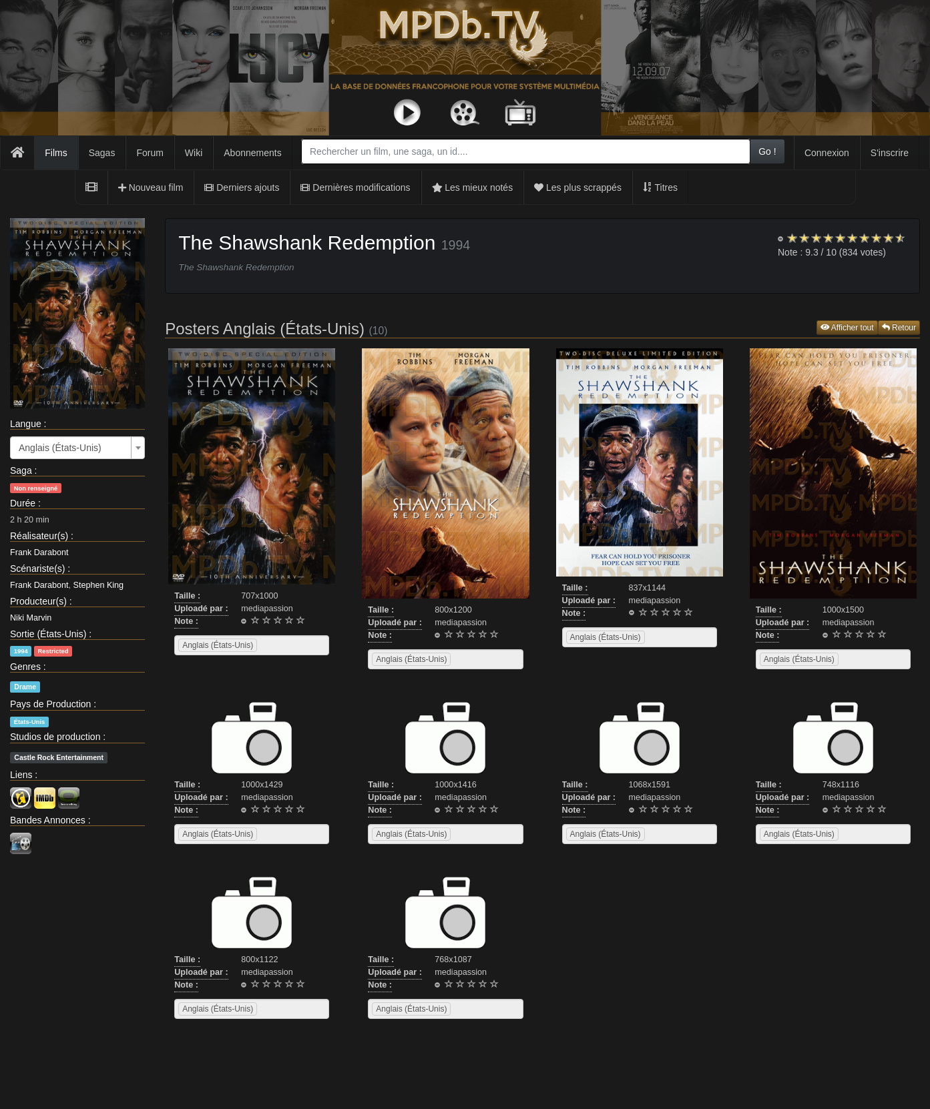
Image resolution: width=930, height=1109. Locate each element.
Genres (25, 666)
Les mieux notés (472, 187)
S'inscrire (890, 152)
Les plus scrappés (578, 187)
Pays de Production (50, 704)
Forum (149, 152)
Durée (22, 503)
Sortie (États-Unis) (48, 634)
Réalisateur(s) (39, 535)
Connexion (826, 152)
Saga (21, 470)
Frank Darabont (39, 552)
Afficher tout (847, 327)
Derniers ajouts (241, 187)
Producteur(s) (38, 601)
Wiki (193, 152)
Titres (660, 187)
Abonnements (252, 152)
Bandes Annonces (47, 820)
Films (56, 152)
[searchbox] (277, 645)
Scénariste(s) (37, 568)
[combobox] (525, 151)
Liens (21, 774)
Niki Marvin (30, 618)
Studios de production (55, 736)
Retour (899, 327)
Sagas (102, 152)
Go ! (767, 151)
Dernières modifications (355, 187)
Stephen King (98, 585)
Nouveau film (151, 187)
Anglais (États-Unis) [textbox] (60, 447)
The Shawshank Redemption (306, 243)
